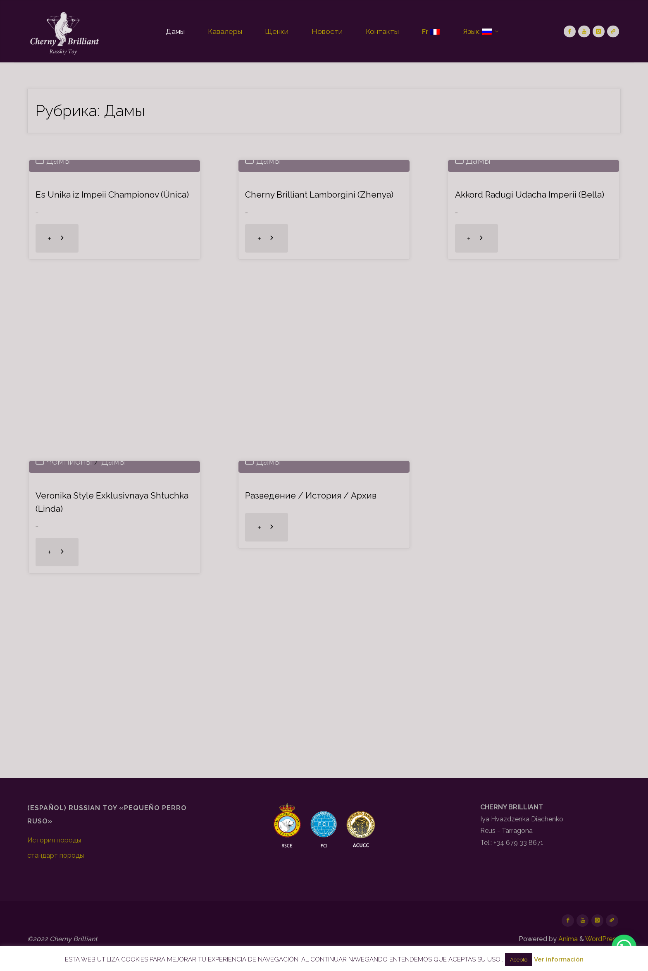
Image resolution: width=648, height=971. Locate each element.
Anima (567, 939)
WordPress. (603, 939)
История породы (54, 840)
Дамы (59, 303)
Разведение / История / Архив (315, 639)
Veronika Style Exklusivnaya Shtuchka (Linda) (95, 645)
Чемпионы (70, 604)
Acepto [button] (518, 960)
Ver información (559, 959)
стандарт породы (55, 855)
